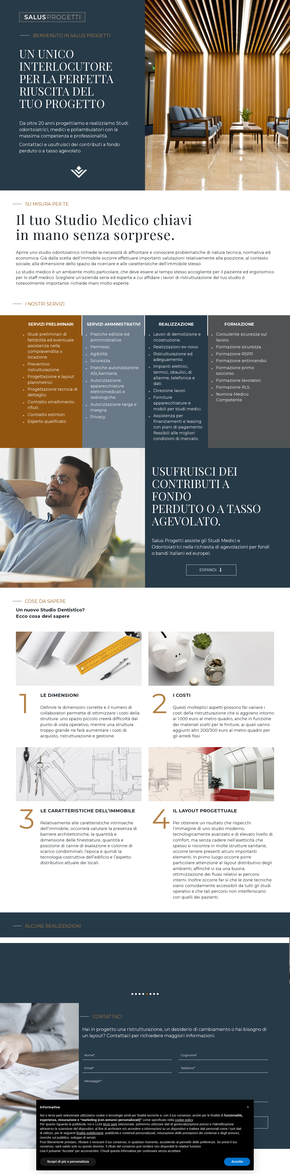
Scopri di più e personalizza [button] (68, 1161)
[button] (247, 1107)
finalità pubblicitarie (89, 1133)
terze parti (110, 1124)
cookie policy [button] (184, 1120)
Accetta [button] (237, 1161)
